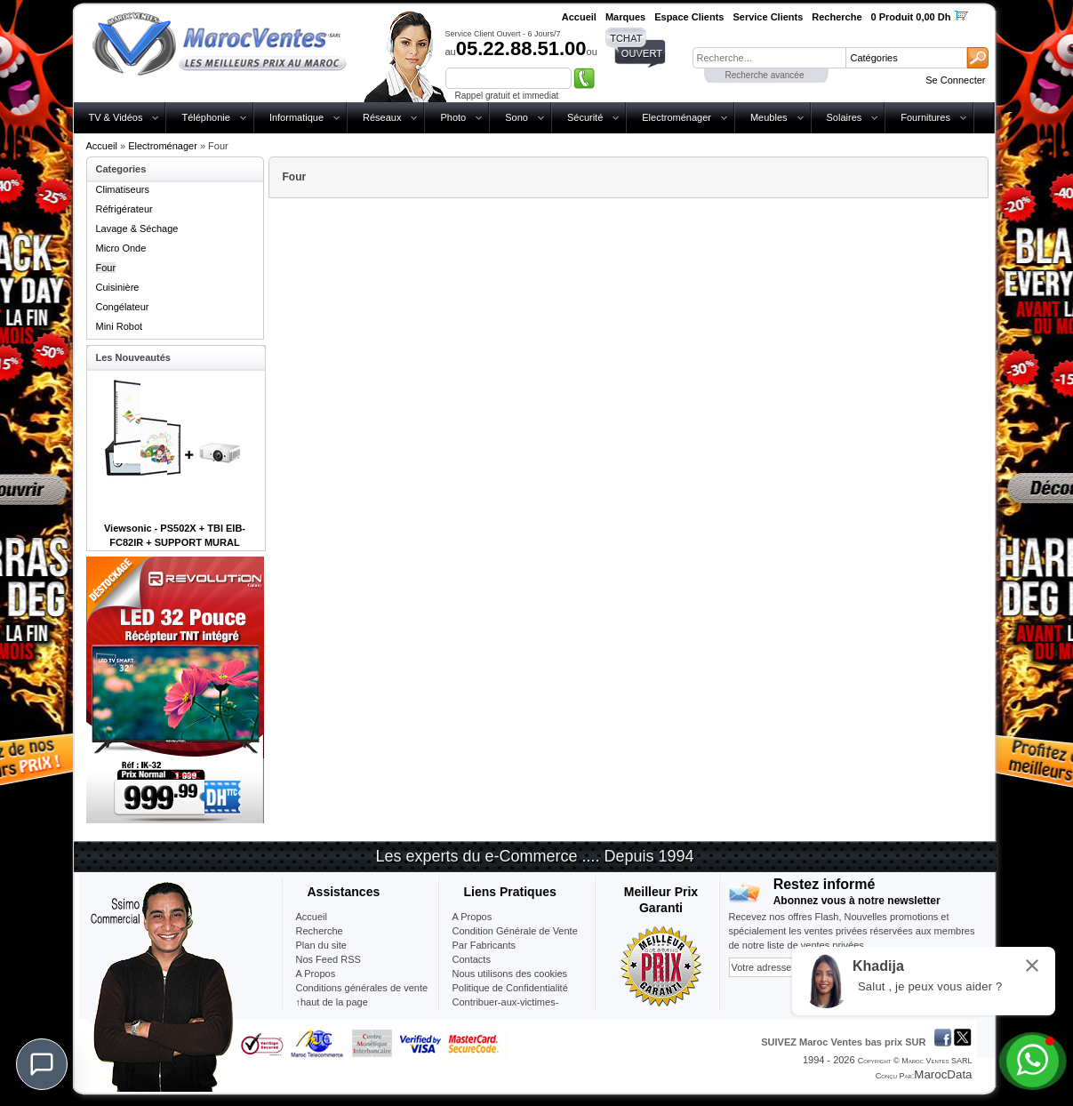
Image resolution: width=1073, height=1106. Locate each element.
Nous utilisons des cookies (510, 973)
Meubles (769, 117)
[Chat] (42, 1064)
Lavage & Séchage (137, 228)
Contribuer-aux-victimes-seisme (505, 1009)
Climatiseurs (123, 189)
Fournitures (925, 117)
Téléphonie (205, 117)
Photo (453, 117)
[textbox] (769, 57)
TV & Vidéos (116, 117)
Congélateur (122, 306)
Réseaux (382, 117)
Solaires (844, 117)
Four (106, 267)
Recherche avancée (765, 75)
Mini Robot (119, 326)
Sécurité (585, 117)
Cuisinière (118, 287)
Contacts (471, 959)
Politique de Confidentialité (510, 987)
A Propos (472, 916)
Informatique (296, 117)
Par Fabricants (484, 945)
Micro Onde (121, 248)
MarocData (943, 1074)
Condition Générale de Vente (515, 931)
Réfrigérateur (124, 209)
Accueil (101, 145)
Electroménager (676, 117)
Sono (516, 117)
